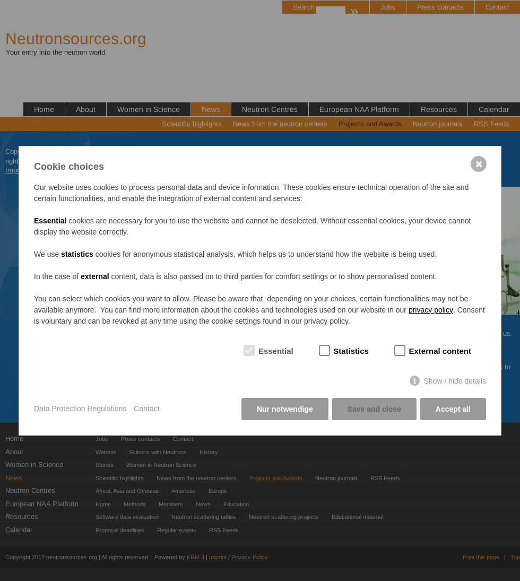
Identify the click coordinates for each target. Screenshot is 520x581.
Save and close (374, 409)
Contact (146, 408)
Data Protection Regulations (80, 408)
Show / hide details (454, 381)
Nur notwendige (285, 409)
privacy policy (431, 310)
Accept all (453, 409)
